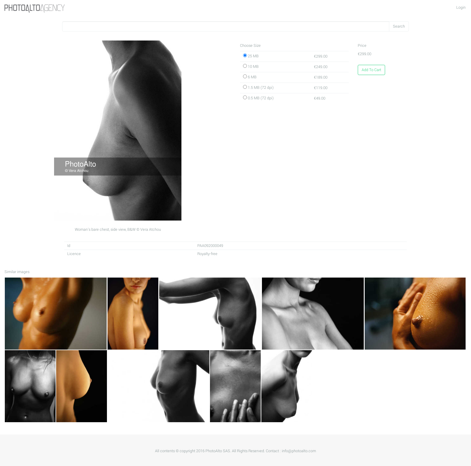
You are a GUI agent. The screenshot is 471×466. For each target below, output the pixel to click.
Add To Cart (371, 70)
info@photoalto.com (299, 451)
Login (461, 7)
